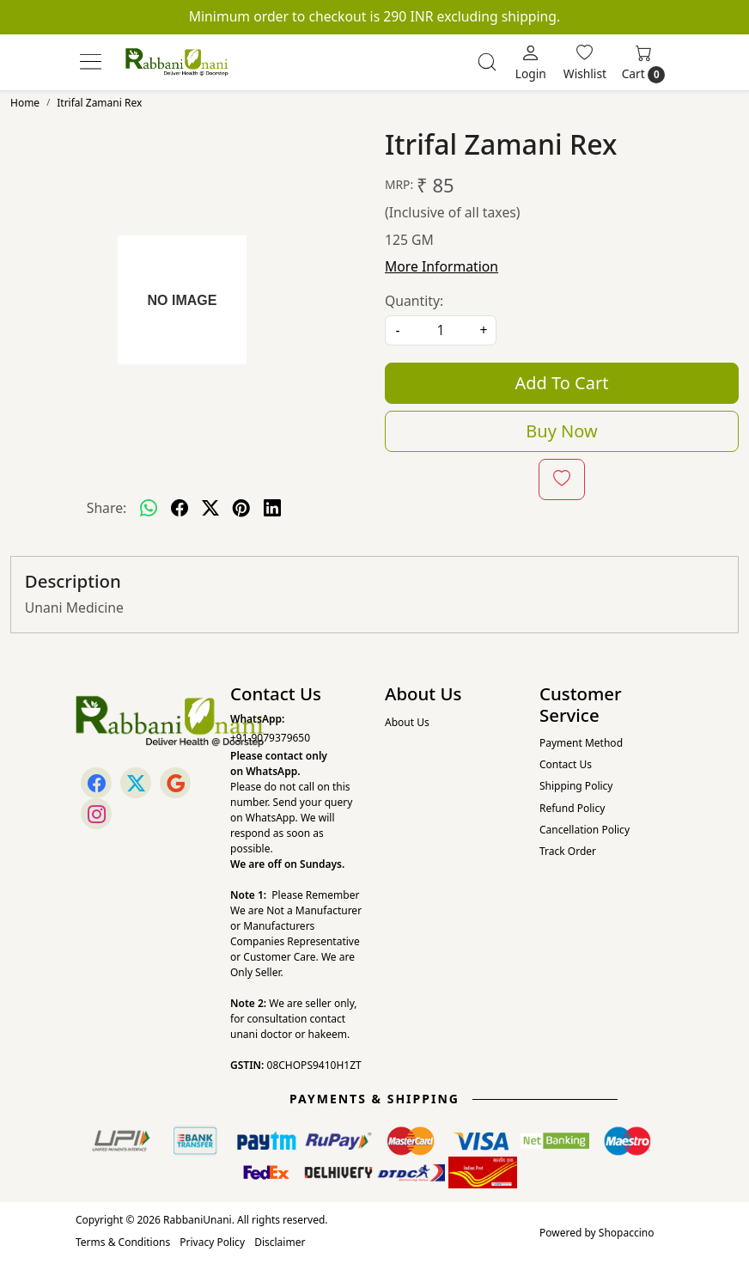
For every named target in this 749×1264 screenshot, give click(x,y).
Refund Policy (572, 808)
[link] (487, 62)
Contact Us (565, 764)
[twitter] (210, 508)
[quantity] (440, 330)
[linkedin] (272, 508)
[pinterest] (241, 508)
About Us (407, 722)
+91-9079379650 (270, 737)
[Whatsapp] (148, 508)
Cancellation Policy (584, 829)
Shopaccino (627, 1232)
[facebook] (179, 508)
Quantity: (414, 300)
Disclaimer (279, 1242)
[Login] (531, 62)
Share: (107, 507)
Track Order (567, 851)
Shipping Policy (575, 786)
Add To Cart (562, 382)
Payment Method (581, 743)
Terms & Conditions (123, 1242)
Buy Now (561, 431)
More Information (441, 266)
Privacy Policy (212, 1242)
